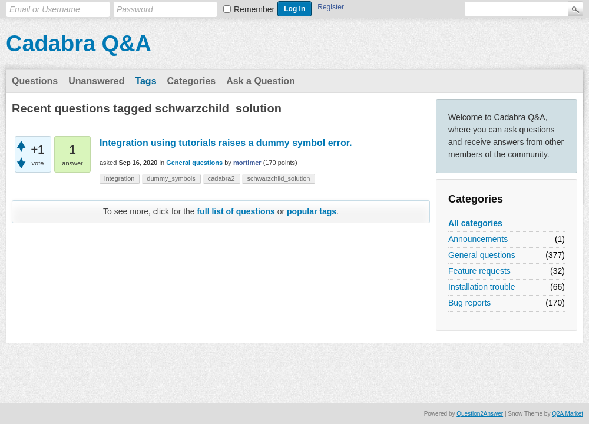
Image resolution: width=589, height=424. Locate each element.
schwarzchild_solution (278, 178)
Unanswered (96, 81)
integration (119, 178)
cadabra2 (221, 178)
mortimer (247, 162)
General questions (481, 255)
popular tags (311, 211)
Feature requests (479, 271)
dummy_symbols (171, 178)
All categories (475, 223)
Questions (35, 81)
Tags (145, 81)
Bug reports (469, 302)
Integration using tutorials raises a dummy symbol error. (226, 143)
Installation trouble (481, 287)
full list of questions (236, 211)
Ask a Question (260, 81)
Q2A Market (567, 413)
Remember (254, 9)
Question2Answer (479, 413)
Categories (191, 81)
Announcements (478, 239)
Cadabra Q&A (78, 43)
